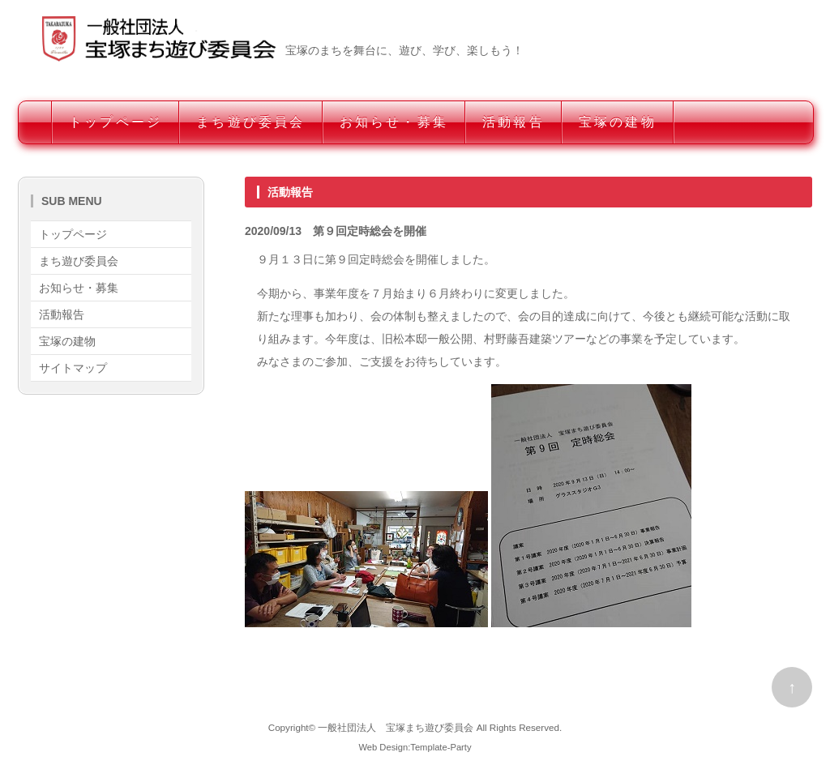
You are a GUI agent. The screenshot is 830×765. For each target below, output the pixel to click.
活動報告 (513, 122)
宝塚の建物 (618, 122)
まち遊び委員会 (250, 122)
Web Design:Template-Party (414, 747)
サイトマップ (73, 367)
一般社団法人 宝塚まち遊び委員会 (395, 727)
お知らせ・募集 (394, 122)
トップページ (115, 122)
